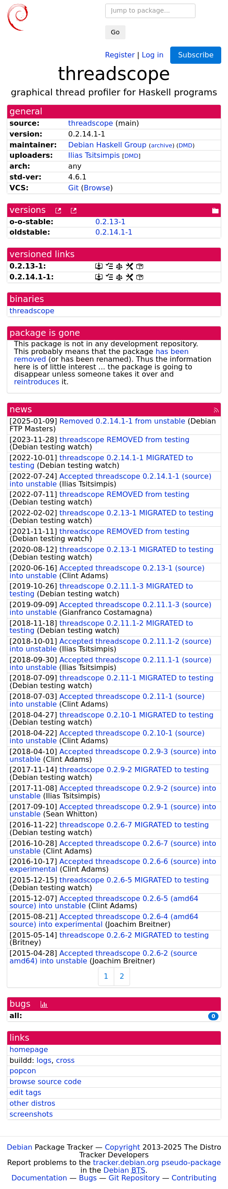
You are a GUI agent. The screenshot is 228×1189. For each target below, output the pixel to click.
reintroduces (36, 381)
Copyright (122, 1147)
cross (65, 1060)
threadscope (90, 123)
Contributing (194, 1178)
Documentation (39, 1178)
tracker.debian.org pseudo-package (157, 1162)
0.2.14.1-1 (113, 232)
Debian (20, 1147)
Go (115, 32)
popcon (22, 1070)
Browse (97, 188)
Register (120, 54)
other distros (32, 1103)
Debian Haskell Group (107, 145)
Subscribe (196, 55)
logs (44, 1060)
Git (73, 188)
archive (161, 145)
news (20, 409)
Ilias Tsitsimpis (94, 155)
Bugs (88, 1178)
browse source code (45, 1081)
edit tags (25, 1092)
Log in (152, 54)
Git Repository (134, 1178)
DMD (185, 145)
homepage (28, 1049)
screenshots (31, 1114)
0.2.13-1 (110, 221)
